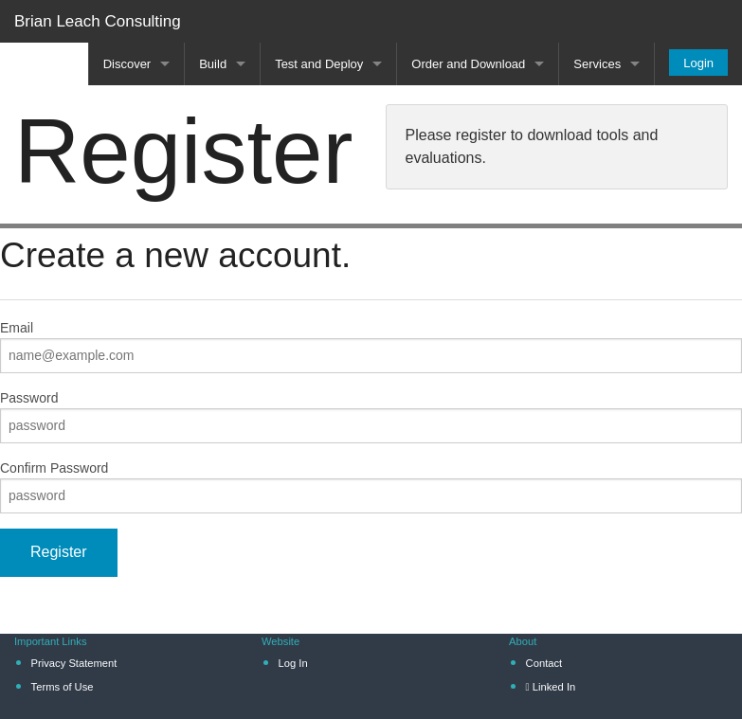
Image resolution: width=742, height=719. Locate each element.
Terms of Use (62, 686)
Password (29, 397)
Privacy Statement (74, 663)
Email (16, 327)
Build (212, 64)
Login (698, 63)
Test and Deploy (319, 64)
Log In (293, 663)
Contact (544, 663)
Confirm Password (54, 468)
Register (58, 552)
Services (597, 64)
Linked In (551, 686)
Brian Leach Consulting (97, 21)
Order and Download (468, 64)
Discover (127, 64)
